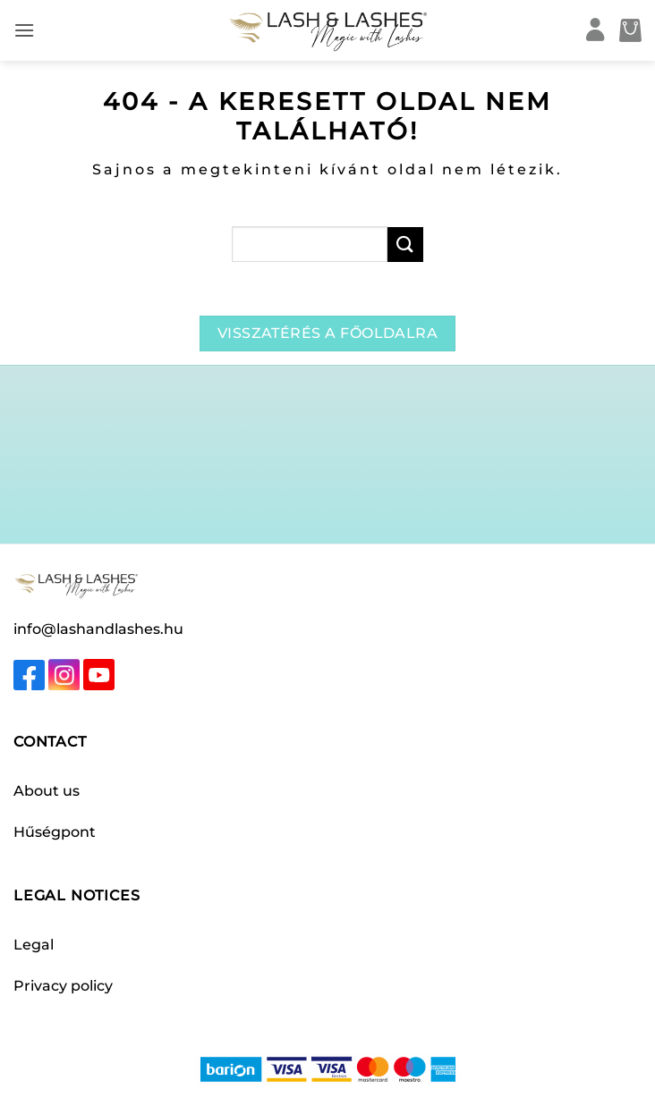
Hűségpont (54, 831)
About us (46, 790)
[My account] (595, 31)
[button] (24, 30)
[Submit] (405, 244)
